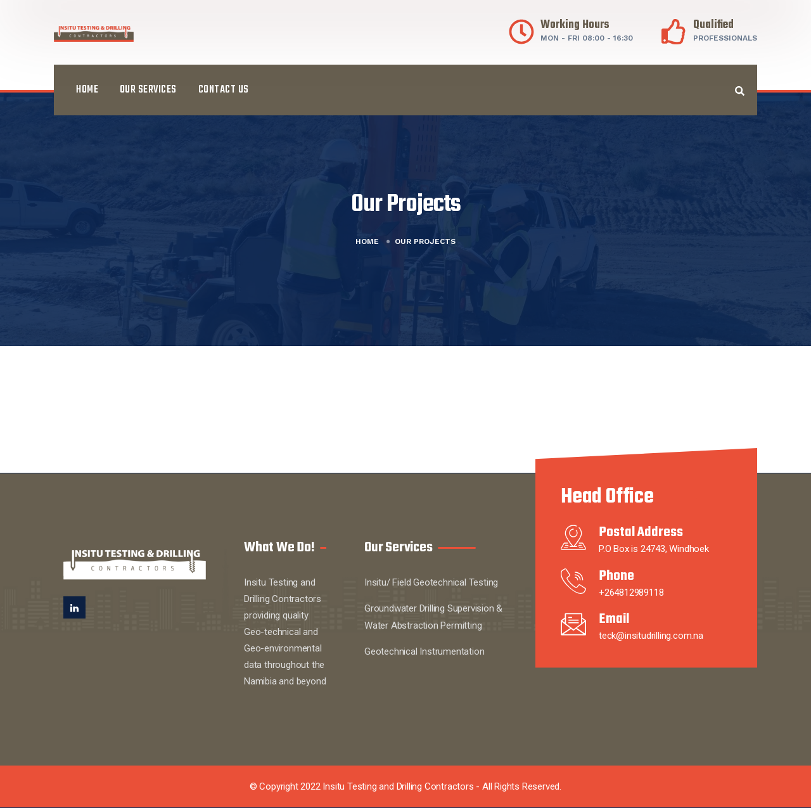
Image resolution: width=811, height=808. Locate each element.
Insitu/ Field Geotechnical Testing (431, 582)
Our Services (148, 90)
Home (87, 90)
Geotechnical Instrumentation (424, 651)
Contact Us (223, 90)
